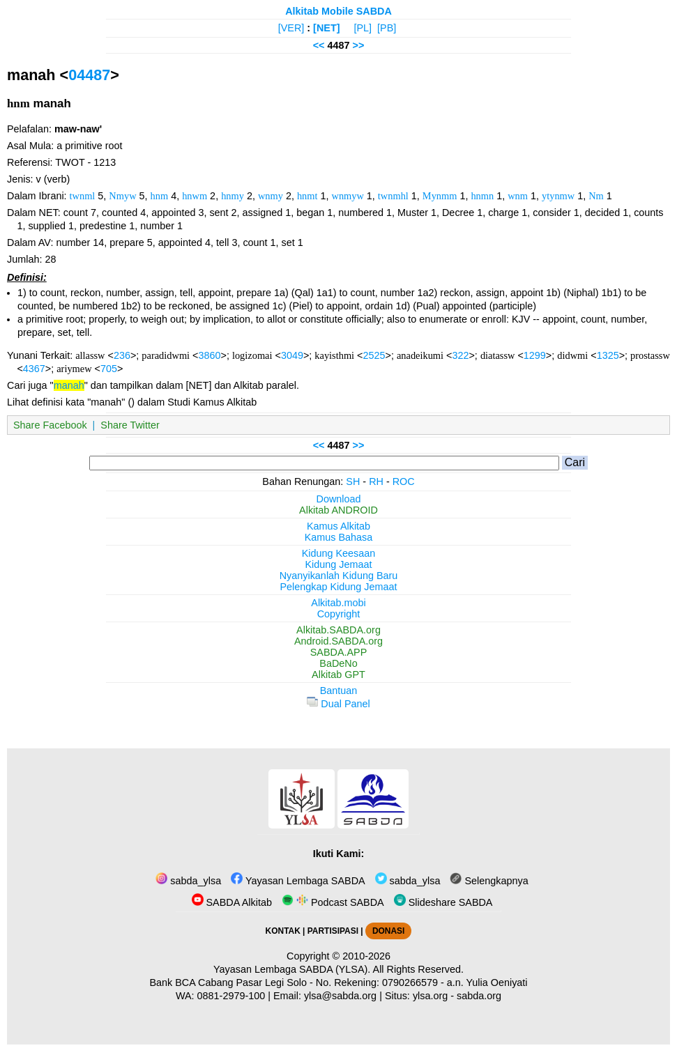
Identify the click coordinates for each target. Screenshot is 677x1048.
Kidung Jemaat (338, 564)
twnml (83, 195)
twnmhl (393, 195)
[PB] (386, 27)
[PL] (362, 27)
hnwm (194, 195)
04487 (89, 75)
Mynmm (440, 195)
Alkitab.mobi (338, 602)
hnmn (482, 195)
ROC (404, 481)
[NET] (326, 27)
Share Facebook (50, 425)
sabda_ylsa (188, 880)
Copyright (338, 613)
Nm (596, 195)
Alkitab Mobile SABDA (338, 11)
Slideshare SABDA (443, 902)
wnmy (270, 195)
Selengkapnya (489, 880)
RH (376, 481)
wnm (518, 195)
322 (460, 355)
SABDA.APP (338, 652)
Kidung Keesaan (339, 553)
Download (339, 498)
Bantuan (339, 690)
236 (122, 355)
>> (359, 45)
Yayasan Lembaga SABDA (298, 880)
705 (108, 368)
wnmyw (347, 195)
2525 (374, 355)
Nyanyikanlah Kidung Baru (339, 575)
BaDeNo (338, 663)
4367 (34, 368)
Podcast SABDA (333, 902)
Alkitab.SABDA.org (338, 629)
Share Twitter (130, 425)
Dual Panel (338, 703)
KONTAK (283, 931)
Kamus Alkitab (338, 526)
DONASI (388, 931)
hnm (160, 195)
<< (319, 45)
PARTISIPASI (332, 931)
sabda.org (479, 995)
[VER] (291, 27)
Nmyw (122, 195)
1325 (608, 355)
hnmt (307, 195)
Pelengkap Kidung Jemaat (338, 586)
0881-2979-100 (231, 995)
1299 (535, 355)
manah (69, 385)
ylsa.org (430, 995)
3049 (292, 355)
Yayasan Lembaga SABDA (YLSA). (291, 969)
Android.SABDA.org (338, 641)
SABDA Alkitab (232, 902)
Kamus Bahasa (339, 537)
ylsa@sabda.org (340, 995)
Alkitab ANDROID (338, 510)
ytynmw (558, 195)
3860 (210, 355)
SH (353, 481)
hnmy (232, 195)
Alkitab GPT (338, 674)
